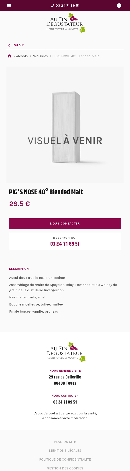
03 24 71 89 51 (65, 5)
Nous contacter (65, 223)
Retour (15, 45)
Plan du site (65, 441)
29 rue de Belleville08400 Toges (65, 380)
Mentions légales (65, 450)
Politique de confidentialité (65, 459)
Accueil (9, 56)
